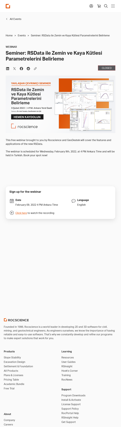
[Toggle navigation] (112, 6)
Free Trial (9, 388)
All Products (11, 370)
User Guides (68, 361)
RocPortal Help (70, 413)
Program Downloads (73, 395)
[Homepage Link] (8, 6)
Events (22, 35)
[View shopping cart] (98, 6)
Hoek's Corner (69, 370)
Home (9, 35)
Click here (21, 213)
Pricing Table (11, 379)
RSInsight (66, 366)
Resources (67, 357)
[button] (91, 5)
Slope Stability (12, 357)
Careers (8, 424)
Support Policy (70, 408)
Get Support (68, 422)
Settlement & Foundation (18, 366)
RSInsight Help (69, 417)
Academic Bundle (14, 384)
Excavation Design (14, 361)
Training (66, 375)
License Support (71, 404)
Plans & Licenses (13, 375)
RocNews (66, 379)
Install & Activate (71, 399)
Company (9, 420)
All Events (15, 19)
